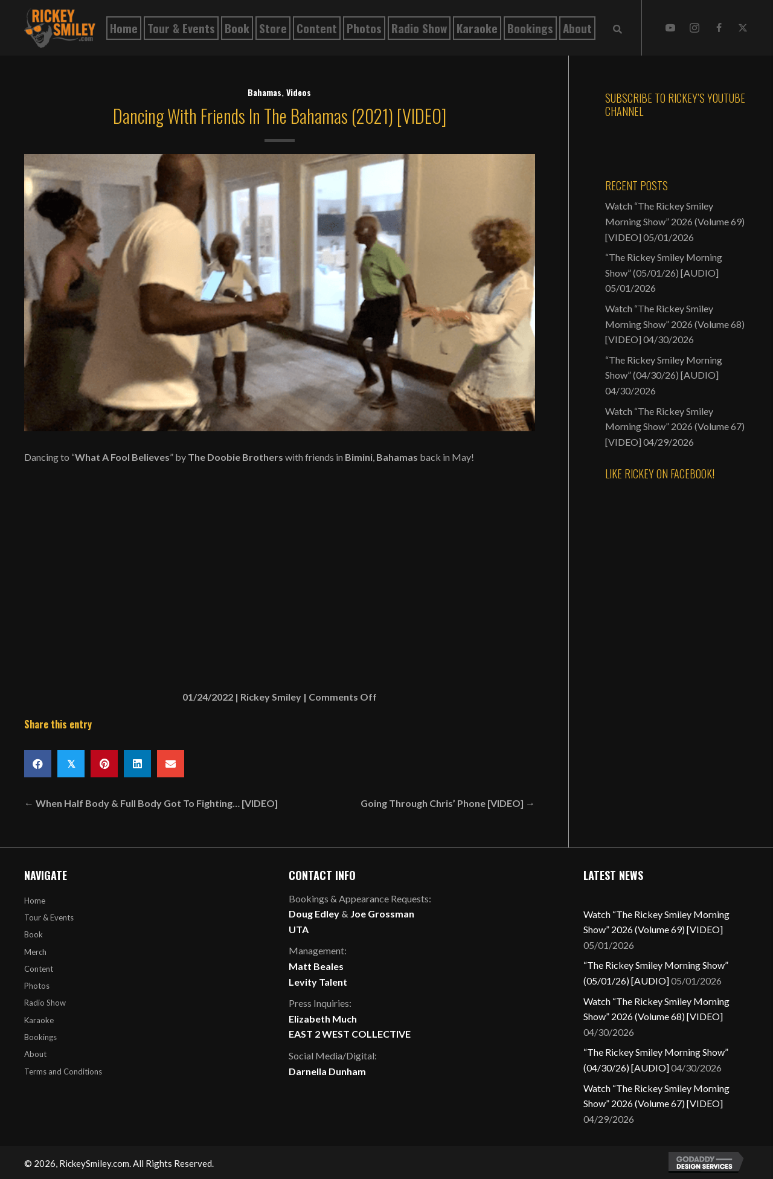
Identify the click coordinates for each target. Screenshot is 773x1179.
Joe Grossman (382, 913)
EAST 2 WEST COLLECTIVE (350, 1033)
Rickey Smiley (270, 696)
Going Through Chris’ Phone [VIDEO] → (448, 803)
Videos (298, 92)
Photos (37, 986)
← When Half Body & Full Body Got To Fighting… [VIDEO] (151, 803)
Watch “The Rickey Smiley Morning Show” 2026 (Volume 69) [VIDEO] (675, 221)
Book (33, 934)
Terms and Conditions (63, 1071)
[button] (670, 28)
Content (38, 969)
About (35, 1054)
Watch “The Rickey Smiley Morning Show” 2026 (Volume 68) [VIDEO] (675, 324)
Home (34, 900)
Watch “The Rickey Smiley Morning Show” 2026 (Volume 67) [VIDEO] (675, 426)
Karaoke (39, 1020)
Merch (35, 952)
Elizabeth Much (323, 1018)
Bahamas (264, 92)
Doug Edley (314, 913)
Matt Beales (316, 966)
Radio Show (45, 1002)
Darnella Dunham (327, 1071)
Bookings (40, 1037)
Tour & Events (49, 917)
